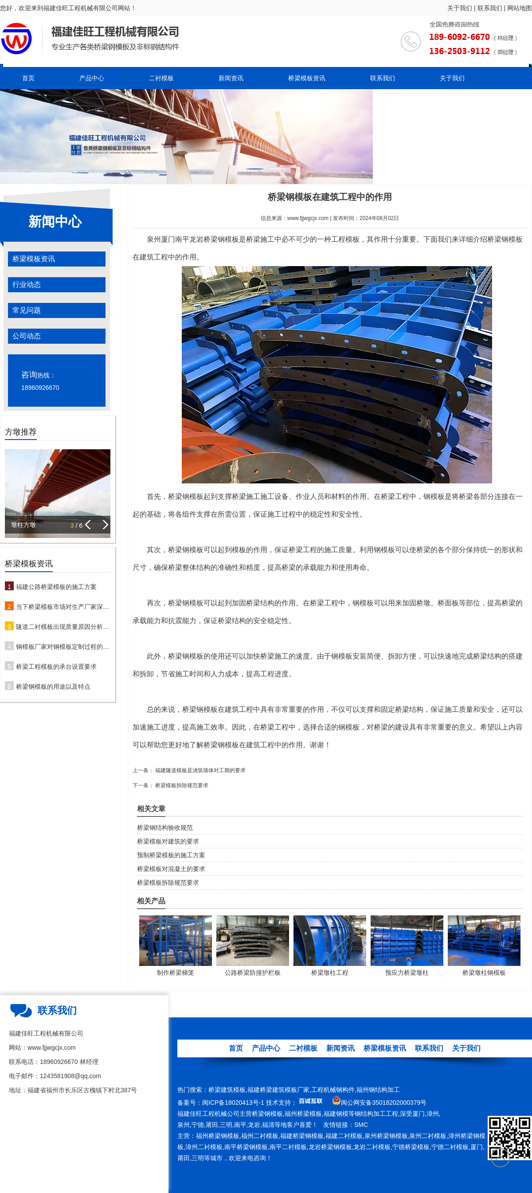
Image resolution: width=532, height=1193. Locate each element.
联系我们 (489, 8)
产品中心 (91, 78)
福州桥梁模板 (303, 1113)
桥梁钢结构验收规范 (165, 827)
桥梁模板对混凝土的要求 (171, 868)
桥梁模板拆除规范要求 (181, 785)
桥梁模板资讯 (306, 78)
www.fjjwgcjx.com (308, 218)
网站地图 (519, 8)
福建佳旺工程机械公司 (208, 1113)
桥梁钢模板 (267, 1113)
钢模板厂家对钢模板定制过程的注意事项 (63, 646)
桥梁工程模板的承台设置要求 (56, 666)
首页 (28, 78)
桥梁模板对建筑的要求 (168, 841)
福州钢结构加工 (378, 1089)
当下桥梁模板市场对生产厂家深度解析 (63, 606)
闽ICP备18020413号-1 (233, 1102)
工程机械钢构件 (333, 1089)
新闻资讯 (231, 78)
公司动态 (26, 336)
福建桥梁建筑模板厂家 (278, 1089)
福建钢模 (336, 1113)
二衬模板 (161, 78)
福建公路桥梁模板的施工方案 (56, 586)
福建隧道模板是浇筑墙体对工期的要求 (200, 770)
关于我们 (459, 8)
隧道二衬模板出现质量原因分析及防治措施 (63, 626)
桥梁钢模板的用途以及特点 (53, 686)
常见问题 (26, 310)
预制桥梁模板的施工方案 (171, 855)
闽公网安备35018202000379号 (383, 1102)
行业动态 (26, 284)
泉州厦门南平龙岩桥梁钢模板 (193, 239)
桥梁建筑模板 (227, 1089)
